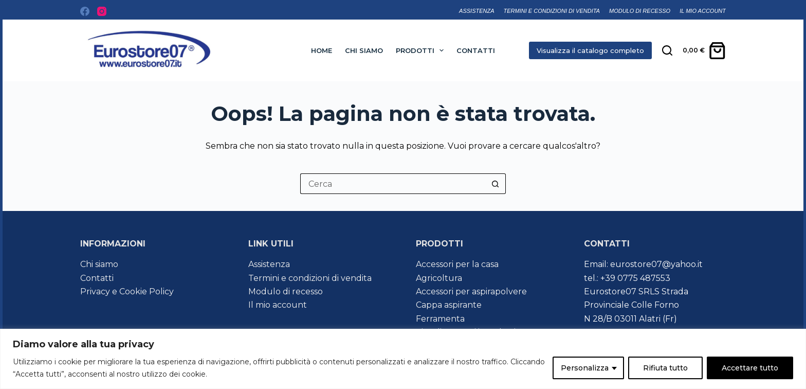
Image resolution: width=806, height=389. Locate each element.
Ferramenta (440, 319)
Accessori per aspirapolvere (471, 291)
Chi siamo (364, 50)
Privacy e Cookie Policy (127, 291)
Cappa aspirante (449, 305)
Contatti (475, 50)
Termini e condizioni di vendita (552, 11)
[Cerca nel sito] (667, 50)
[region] (403, 359)
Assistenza (476, 11)
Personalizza (585, 368)
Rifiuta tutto (665, 368)
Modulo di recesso (639, 11)
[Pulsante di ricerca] (495, 183)
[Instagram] (101, 11)
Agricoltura (439, 278)
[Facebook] (84, 11)
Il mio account (703, 11)
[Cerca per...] (392, 183)
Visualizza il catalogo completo (590, 50)
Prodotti (422, 50)
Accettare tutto (750, 368)
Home (321, 50)
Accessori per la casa (457, 264)
